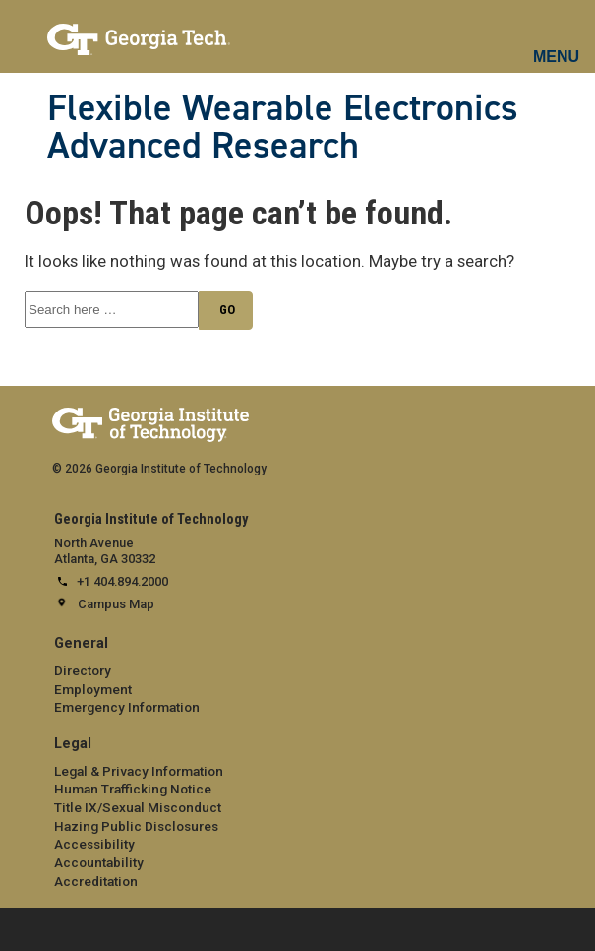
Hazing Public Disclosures (136, 826)
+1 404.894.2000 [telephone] (122, 581)
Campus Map (116, 604)
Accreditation (96, 881)
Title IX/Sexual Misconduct (137, 807)
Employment (93, 689)
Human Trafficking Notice (132, 788)
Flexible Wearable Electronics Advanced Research (282, 126)
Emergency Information (127, 707)
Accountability (99, 862)
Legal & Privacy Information (138, 771)
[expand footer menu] (18, 928)
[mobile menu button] (557, 39)
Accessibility (94, 844)
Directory (82, 670)
